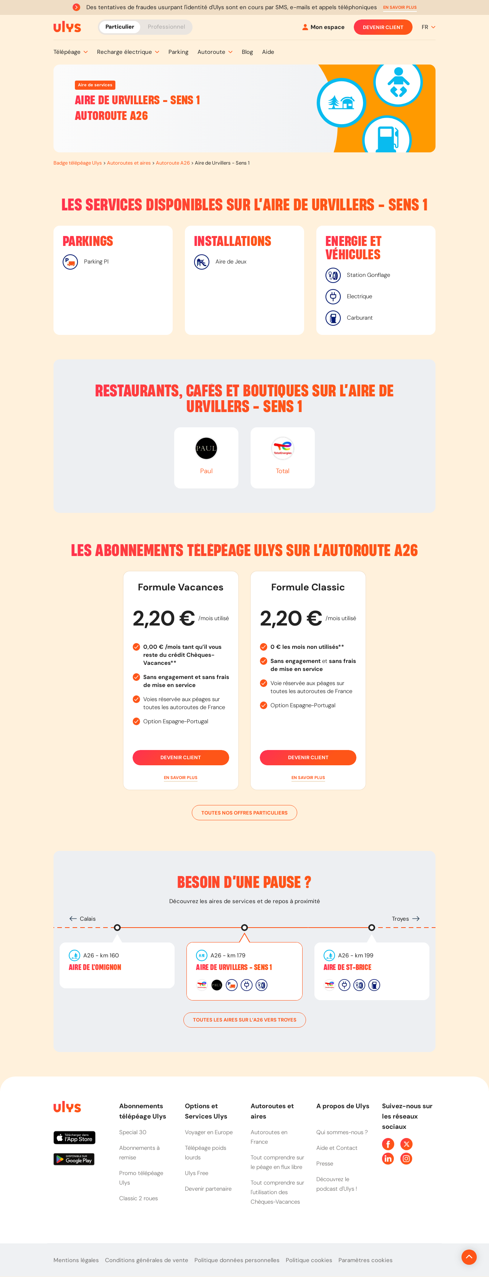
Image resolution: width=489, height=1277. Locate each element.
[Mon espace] (323, 27)
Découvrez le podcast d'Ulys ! (336, 1184)
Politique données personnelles (237, 1260)
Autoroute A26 (173, 163)
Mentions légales (76, 1260)
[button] (400, 7)
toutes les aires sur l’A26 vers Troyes (245, 1020)
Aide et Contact (337, 1148)
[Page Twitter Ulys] (406, 1144)
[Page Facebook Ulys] (388, 1144)
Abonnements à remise (139, 1152)
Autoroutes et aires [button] (272, 1111)
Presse (324, 1163)
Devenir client (383, 27)
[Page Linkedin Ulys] (388, 1159)
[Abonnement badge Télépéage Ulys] (67, 26)
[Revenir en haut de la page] (443, 1257)
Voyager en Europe (209, 1132)
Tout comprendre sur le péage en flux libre (277, 1162)
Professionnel (166, 27)
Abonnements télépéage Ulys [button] (142, 1111)
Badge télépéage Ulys (77, 163)
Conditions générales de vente (146, 1260)
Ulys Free (196, 1173)
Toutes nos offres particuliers (244, 812)
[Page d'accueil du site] (66, 1108)
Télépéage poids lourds (205, 1152)
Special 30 (132, 1132)
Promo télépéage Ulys (141, 1177)
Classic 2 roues (138, 1198)
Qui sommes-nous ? (342, 1132)
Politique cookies (309, 1260)
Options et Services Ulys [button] (206, 1111)
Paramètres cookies (365, 1260)
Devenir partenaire (208, 1189)
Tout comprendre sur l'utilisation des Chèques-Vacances (277, 1192)
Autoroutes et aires (129, 163)
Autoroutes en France (269, 1137)
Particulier (119, 27)
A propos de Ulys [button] (342, 1106)
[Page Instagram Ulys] (406, 1159)
